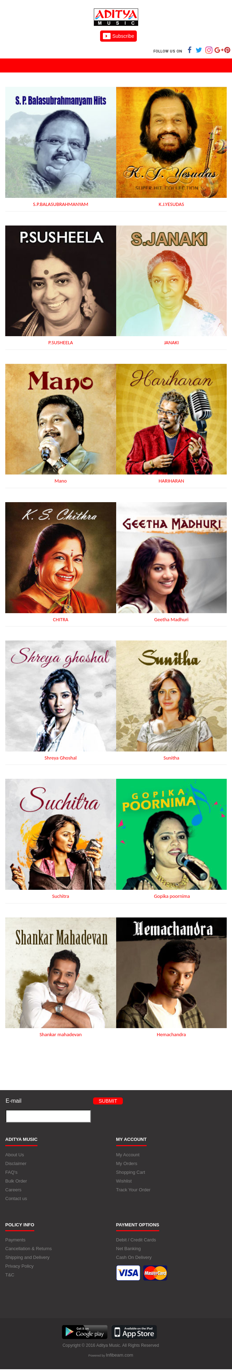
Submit (108, 1101)
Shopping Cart (130, 1172)
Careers (13, 1189)
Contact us (16, 1198)
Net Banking (128, 1248)
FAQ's (11, 1172)
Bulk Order (16, 1181)
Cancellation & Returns (28, 1248)
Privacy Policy (19, 1266)
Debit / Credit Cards (136, 1239)
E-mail (13, 1101)
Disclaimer (16, 1163)
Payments (15, 1239)
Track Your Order (133, 1189)
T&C (9, 1274)
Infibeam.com (119, 1355)
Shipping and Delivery (27, 1257)
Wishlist (124, 1181)
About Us (14, 1154)
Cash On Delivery (134, 1257)
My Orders (127, 1163)
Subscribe (118, 36)
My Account (128, 1154)
